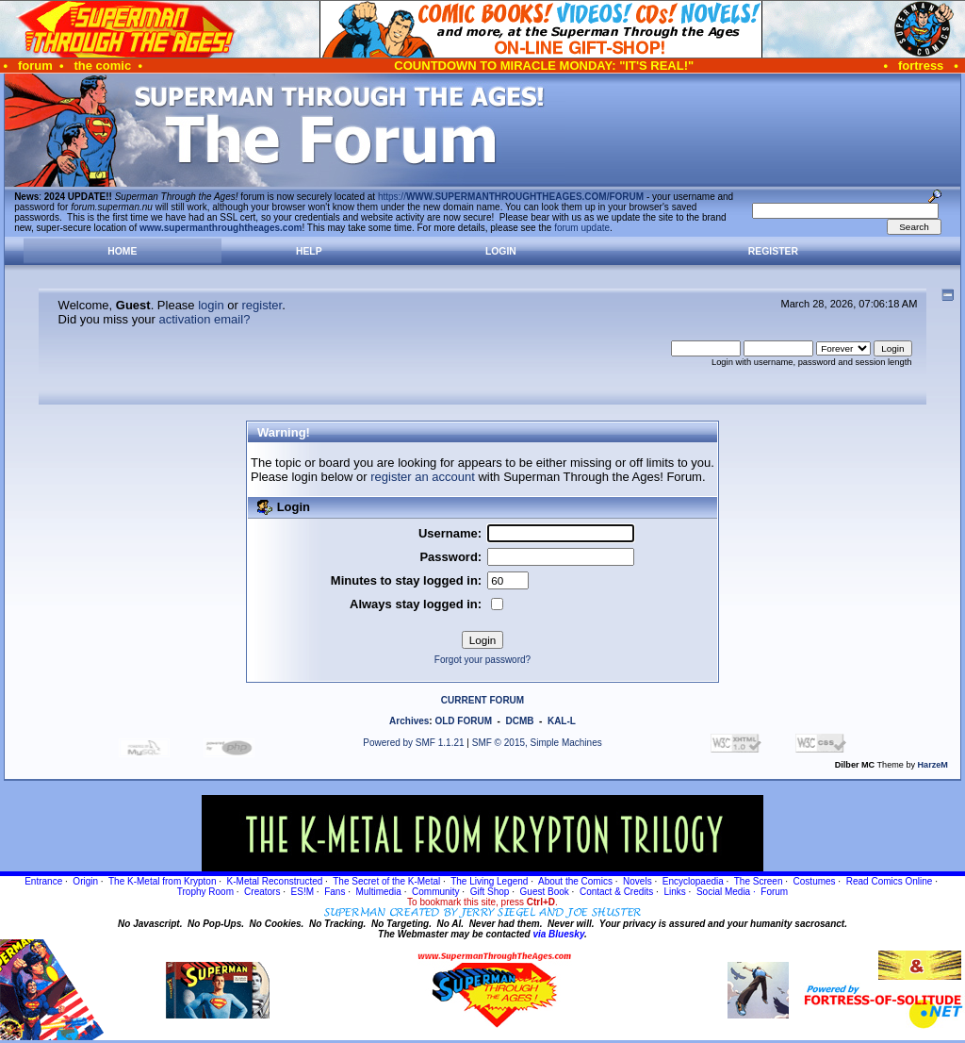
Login (500, 251)
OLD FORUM (463, 721)
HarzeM (933, 765)
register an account (422, 477)
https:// (511, 196)
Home (122, 251)
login (210, 305)
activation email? (205, 319)
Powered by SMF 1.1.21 (413, 742)
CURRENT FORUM (482, 700)
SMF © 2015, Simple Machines (537, 742)
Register (773, 251)
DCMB (519, 721)
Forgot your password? (482, 659)
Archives (409, 721)
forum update (582, 228)
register (261, 305)
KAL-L (562, 721)
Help (309, 251)
